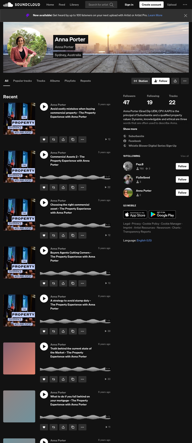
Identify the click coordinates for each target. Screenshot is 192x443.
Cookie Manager (171, 223)
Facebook (132, 141)
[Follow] (161, 81)
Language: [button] (137, 240)
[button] (185, 4)
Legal (126, 223)
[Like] (44, 139)
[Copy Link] (73, 139)
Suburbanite (133, 136)
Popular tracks (22, 81)
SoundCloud (21, 4)
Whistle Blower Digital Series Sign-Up (149, 145)
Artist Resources (144, 227)
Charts (176, 227)
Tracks (41, 81)
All (6, 81)
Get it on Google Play (162, 214)
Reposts (85, 81)
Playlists (70, 81)
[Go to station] (140, 81)
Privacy (136, 223)
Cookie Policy (151, 223)
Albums (55, 81)
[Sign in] (129, 4)
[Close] (185, 15)
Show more (130, 129)
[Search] (101, 4)
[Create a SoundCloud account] (151, 4)
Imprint (127, 227)
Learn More (155, 15)
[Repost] (54, 139)
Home (50, 4)
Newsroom (163, 227)
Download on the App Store (135, 214)
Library (74, 4)
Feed (62, 4)
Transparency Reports (137, 231)
